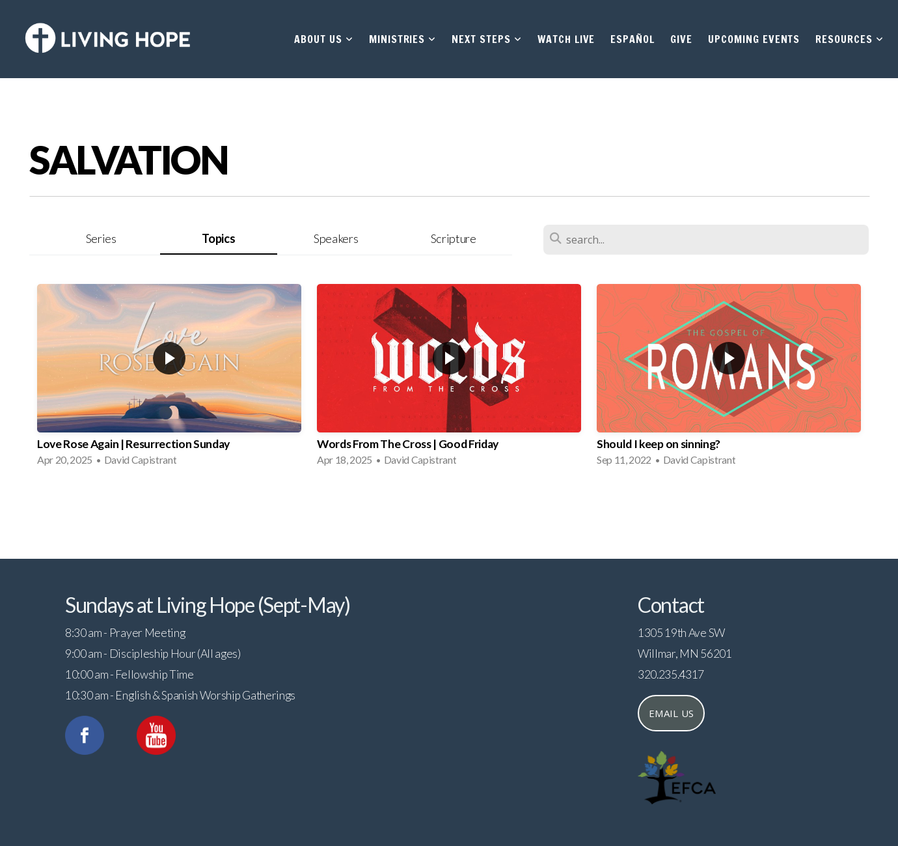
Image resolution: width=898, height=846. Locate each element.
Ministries (403, 39)
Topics (218, 238)
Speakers (336, 238)
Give (681, 39)
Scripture (453, 238)
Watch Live (566, 39)
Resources (849, 39)
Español (632, 39)
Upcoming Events (754, 39)
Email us (671, 713)
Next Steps (487, 39)
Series (101, 238)
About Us (323, 39)
